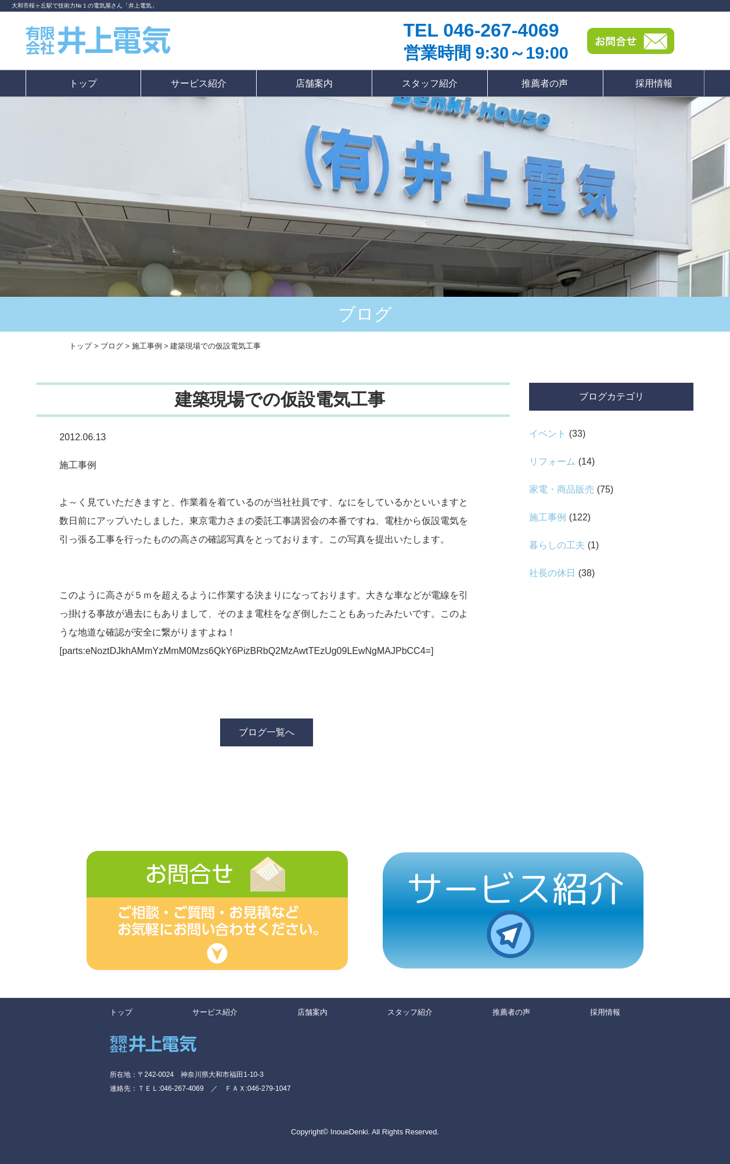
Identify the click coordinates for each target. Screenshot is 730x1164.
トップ (83, 83)
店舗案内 (314, 83)
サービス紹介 (198, 83)
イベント (547, 434)
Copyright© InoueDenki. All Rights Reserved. (365, 1131)
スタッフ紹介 (430, 83)
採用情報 (654, 83)
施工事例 (547, 517)
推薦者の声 (545, 83)
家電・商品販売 (561, 489)
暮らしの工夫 (557, 545)
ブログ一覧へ (266, 732)
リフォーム (552, 461)
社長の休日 (552, 573)
